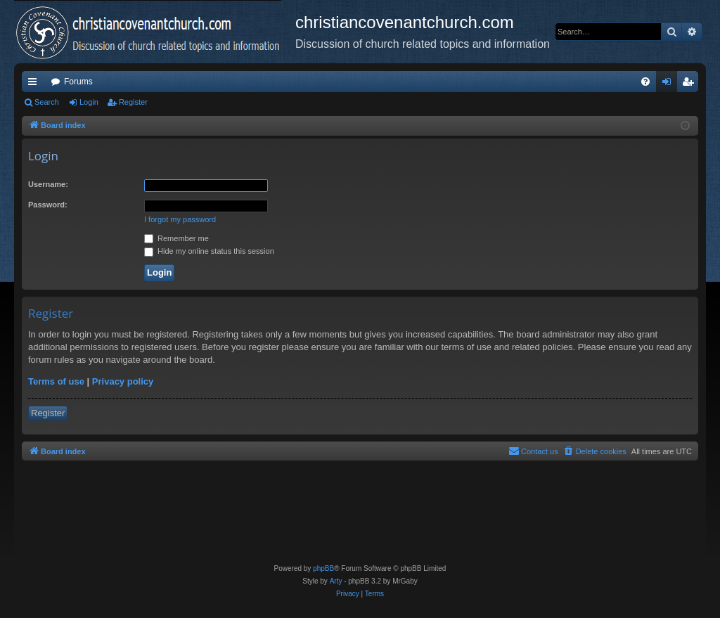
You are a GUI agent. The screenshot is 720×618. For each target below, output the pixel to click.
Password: (48, 204)
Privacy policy (122, 381)
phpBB (323, 568)
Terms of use (56, 381)
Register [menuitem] (690, 84)
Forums (78, 81)
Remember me (176, 238)
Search (46, 102)
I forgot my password (180, 219)
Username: (48, 184)
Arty (336, 581)
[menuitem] (645, 81)
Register (133, 102)
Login (88, 102)
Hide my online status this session (209, 251)
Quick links (35, 84)
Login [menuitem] (669, 84)
